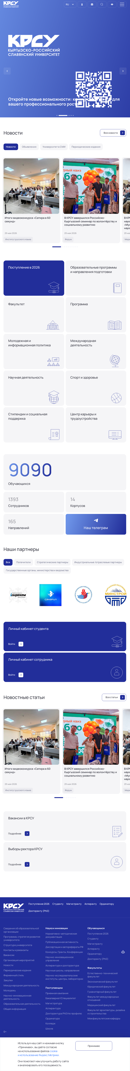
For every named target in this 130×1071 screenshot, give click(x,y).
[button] (63, 115)
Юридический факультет (101, 986)
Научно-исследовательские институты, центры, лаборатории (64, 977)
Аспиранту (93, 948)
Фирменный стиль (14, 975)
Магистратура (53, 1003)
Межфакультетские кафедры (103, 1018)
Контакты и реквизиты (16, 950)
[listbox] (70, 4)
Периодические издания (17, 970)
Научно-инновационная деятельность (17, 997)
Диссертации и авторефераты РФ (64, 947)
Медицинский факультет (101, 1005)
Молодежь (10, 990)
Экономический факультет (102, 981)
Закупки (8, 980)
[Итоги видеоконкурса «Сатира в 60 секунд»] (31, 200)
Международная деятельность (21, 985)
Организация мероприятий (19, 960)
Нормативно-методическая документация (61, 935)
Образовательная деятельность (22, 1003)
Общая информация (15, 1009)
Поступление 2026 (98, 933)
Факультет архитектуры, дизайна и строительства (106, 1011)
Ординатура (52, 1018)
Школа (49, 1028)
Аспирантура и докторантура (62, 965)
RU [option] (67, 4)
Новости (8, 965)
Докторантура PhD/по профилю (63, 1013)
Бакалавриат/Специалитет (60, 998)
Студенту (92, 938)
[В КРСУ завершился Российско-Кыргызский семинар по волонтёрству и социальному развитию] (91, 200)
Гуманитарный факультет (101, 991)
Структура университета (18, 945)
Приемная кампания (56, 993)
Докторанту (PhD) (97, 958)
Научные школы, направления (62, 970)
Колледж (50, 1023)
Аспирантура (53, 1008)
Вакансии (9, 955)
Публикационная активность (61, 942)
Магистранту (95, 943)
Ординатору (94, 953)
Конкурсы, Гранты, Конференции (64, 952)
